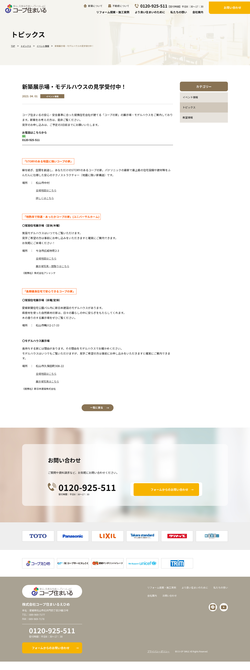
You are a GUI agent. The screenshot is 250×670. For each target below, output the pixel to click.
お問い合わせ (232, 7)
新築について (95, 5)
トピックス (189, 108)
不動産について (120, 5)
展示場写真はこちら (48, 381)
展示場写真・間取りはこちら (54, 266)
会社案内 (197, 12)
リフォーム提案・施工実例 (112, 12)
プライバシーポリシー (159, 659)
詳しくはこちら (45, 198)
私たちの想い (178, 12)
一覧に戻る (97, 410)
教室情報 (188, 118)
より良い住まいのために (150, 12)
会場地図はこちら (47, 190)
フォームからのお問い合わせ (169, 493)
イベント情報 (191, 97)
